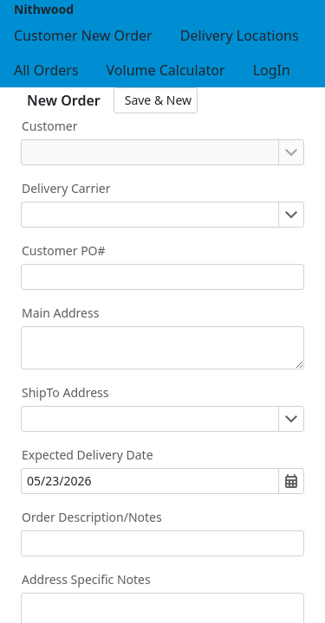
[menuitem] (83, 35)
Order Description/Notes (92, 517)
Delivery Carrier (66, 188)
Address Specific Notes (86, 579)
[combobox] (150, 152)
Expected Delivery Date (87, 454)
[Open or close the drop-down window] (290, 152)
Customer (50, 126)
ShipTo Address (65, 392)
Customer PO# (64, 250)
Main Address (60, 313)
